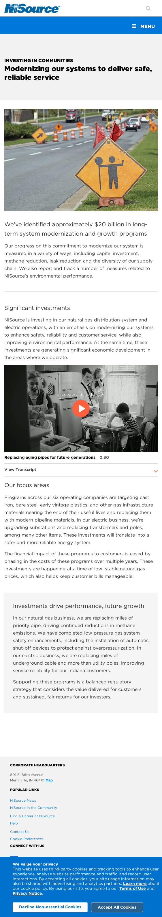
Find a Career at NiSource (32, 816)
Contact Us (19, 831)
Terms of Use (132, 888)
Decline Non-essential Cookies (50, 907)
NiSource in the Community (33, 807)
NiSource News (23, 800)
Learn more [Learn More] (135, 883)
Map (49, 780)
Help (14, 823)
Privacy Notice (27, 893)
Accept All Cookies (117, 907)
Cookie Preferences (27, 839)
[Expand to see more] (156, 471)
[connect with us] (81, 846)
